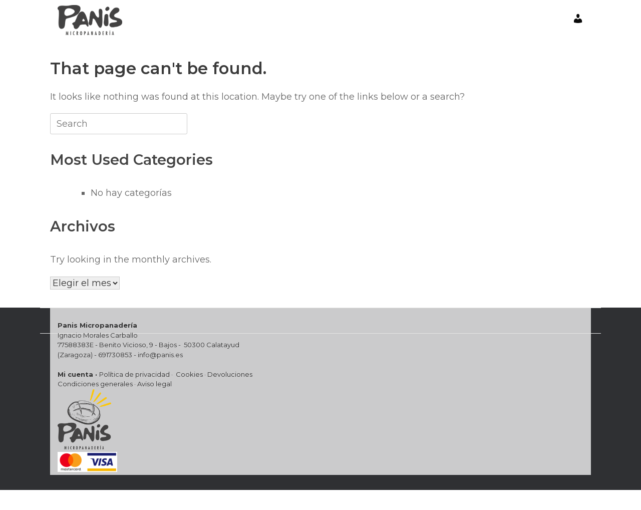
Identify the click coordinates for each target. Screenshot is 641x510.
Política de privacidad (134, 374)
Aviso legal (154, 384)
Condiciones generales (95, 384)
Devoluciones (229, 374)
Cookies (189, 374)
